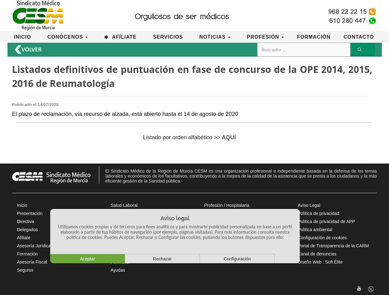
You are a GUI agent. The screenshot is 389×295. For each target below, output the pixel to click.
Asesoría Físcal (32, 261)
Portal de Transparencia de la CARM (333, 245)
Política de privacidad (318, 213)
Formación (27, 253)
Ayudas (118, 270)
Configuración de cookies (322, 237)
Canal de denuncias (317, 253)
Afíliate (24, 237)
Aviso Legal (309, 205)
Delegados (27, 229)
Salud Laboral (124, 205)
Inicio (22, 205)
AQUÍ (229, 137)
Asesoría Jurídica (34, 245)
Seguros (25, 270)
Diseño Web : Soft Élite (320, 261)
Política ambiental (315, 229)
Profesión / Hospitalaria (227, 205)
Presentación (30, 213)
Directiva (25, 221)
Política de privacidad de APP (326, 221)
